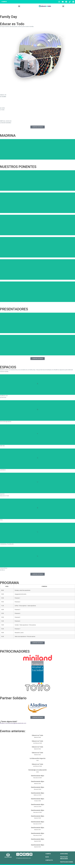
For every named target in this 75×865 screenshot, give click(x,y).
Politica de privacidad (64, 858)
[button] (19, 6)
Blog (47, 857)
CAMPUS (4, 1)
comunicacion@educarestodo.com (15, 723)
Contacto (49, 860)
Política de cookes (66, 862)
